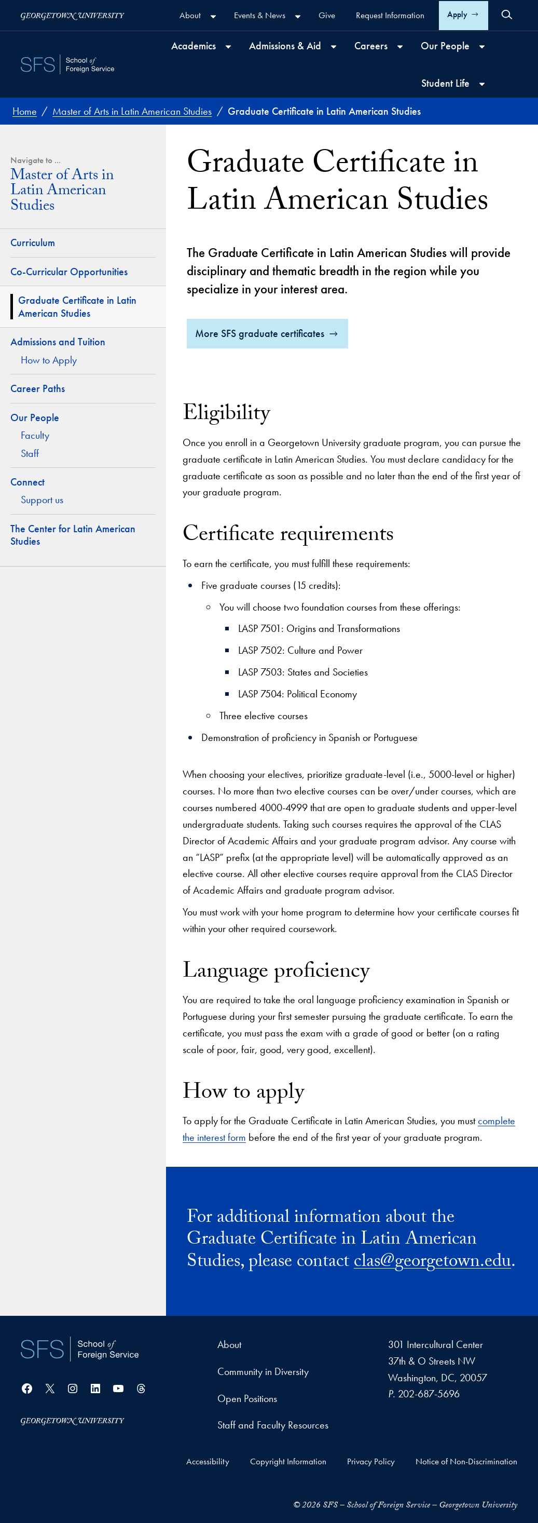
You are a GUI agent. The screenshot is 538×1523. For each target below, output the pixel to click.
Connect (27, 482)
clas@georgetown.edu (432, 1263)
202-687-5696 (429, 1394)
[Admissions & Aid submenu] (333, 47)
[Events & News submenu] (298, 16)
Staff (30, 453)
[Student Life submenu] (482, 84)
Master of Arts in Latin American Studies (62, 192)
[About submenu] (213, 16)
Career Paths (37, 388)
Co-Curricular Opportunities (69, 271)
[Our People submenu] (482, 47)
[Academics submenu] (228, 47)
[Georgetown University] (73, 15)
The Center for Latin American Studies (72, 535)
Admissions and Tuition (57, 341)
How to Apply (49, 360)
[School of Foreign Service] (80, 1349)
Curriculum (32, 242)
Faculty (35, 435)
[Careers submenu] (400, 47)
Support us (42, 499)
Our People (34, 417)
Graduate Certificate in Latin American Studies (77, 306)
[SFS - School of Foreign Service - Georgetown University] (67, 64)
